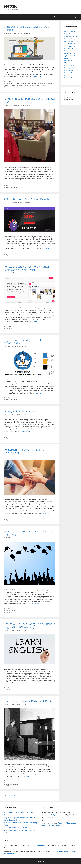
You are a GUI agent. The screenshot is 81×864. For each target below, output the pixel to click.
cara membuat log (11, 83)
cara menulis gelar (11, 610)
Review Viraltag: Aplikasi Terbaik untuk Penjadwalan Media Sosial (27, 268)
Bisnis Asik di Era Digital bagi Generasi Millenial (26, 28)
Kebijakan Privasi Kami (60, 17)
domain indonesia (37, 83)
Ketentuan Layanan (43, 17)
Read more (37, 76)
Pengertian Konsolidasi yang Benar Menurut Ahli (25, 451)
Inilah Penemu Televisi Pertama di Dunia (28, 701)
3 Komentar (9, 612)
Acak (7, 436)
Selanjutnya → (14, 796)
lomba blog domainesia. (32, 85)
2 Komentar (9, 689)
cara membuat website (24, 83)
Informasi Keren (10, 81)
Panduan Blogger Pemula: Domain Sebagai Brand (29, 100)
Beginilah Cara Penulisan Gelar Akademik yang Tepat (28, 533)
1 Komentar (9, 87)
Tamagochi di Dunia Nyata (19, 411)
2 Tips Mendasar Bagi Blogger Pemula (26, 199)
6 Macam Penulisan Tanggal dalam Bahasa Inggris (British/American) (29, 625)
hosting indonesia (9, 85)
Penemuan (9, 781)
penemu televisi (10, 783)
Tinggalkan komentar (12, 187)
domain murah (47, 83)
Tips (7, 186)
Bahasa (8, 397)
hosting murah (19, 85)
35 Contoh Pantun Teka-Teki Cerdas (16, 828)
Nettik (10, 6)
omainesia (43, 85)
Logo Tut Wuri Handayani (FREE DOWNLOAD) (23, 341)
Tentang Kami (75, 17)
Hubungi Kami (28, 17)
